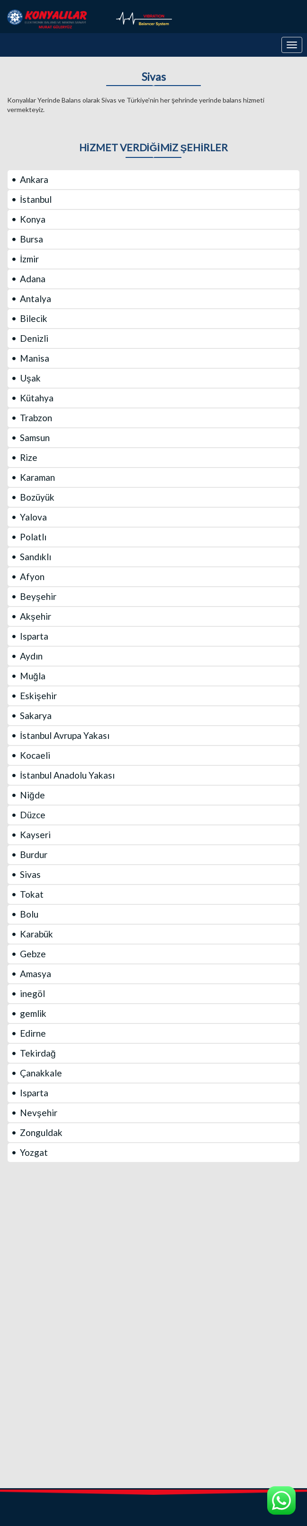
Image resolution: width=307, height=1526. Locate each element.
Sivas (154, 77)
